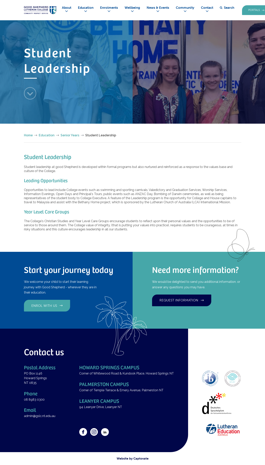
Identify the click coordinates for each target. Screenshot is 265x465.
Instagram (94, 432)
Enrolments (109, 8)
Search (229, 8)
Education (85, 8)
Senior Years (70, 135)
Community (185, 8)
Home (28, 135)
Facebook (83, 432)
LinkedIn (105, 432)
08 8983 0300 (34, 399)
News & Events (158, 8)
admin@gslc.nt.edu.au (40, 416)
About (66, 8)
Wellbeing (132, 8)
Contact (207, 8)
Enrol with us (44, 306)
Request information (178, 300)
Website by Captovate (133, 458)
